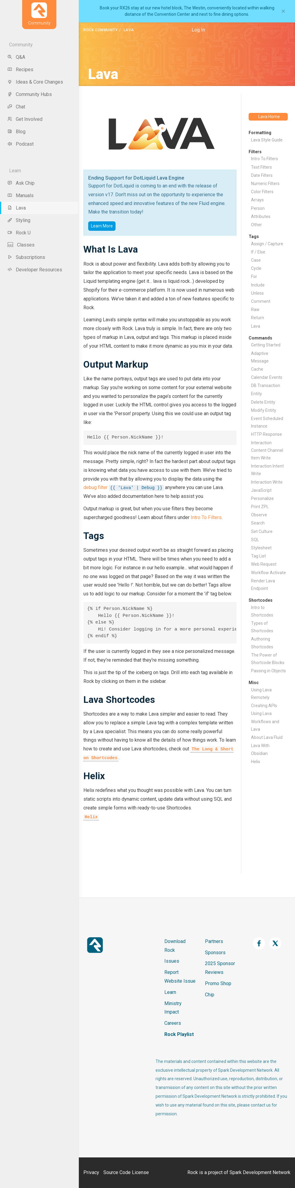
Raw (255, 309)
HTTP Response (266, 434)
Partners (214, 941)
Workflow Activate (268, 572)
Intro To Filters (206, 517)
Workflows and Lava (265, 725)
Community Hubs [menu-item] (29, 94)
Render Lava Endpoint (263, 584)
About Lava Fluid (267, 737)
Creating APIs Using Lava (264, 709)
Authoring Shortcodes (262, 643)
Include (258, 285)
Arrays (257, 199)
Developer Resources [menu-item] (34, 270)
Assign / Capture (267, 243)
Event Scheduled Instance (267, 422)
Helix (91, 817)
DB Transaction (265, 385)
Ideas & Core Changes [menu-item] (35, 82)
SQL (255, 539)
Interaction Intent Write (267, 470)
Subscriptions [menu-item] (26, 257)
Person (258, 208)
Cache (257, 369)
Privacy (91, 1172)
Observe (259, 514)
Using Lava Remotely (261, 693)
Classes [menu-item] (21, 245)
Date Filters (262, 175)
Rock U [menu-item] (19, 233)
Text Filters (261, 167)
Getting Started (265, 345)
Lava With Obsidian (260, 749)
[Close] (283, 11)
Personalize (262, 498)
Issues (171, 961)
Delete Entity (263, 402)
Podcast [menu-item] (20, 144)
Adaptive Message (260, 357)
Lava (255, 326)
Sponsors (215, 952)
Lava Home (269, 116)
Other (256, 224)
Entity (256, 393)
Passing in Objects (268, 670)
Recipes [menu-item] (20, 69)
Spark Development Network (260, 1172)
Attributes (260, 216)
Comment (260, 301)
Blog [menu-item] (16, 131)
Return (257, 317)
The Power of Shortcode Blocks (267, 659)
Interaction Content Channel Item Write (267, 450)
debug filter (95, 487)
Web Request (264, 564)
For (254, 276)
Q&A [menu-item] (16, 57)
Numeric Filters (265, 183)
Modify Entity (263, 410)
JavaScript (261, 490)
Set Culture (262, 531)
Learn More (102, 225)
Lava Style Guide (267, 139)
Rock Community (100, 30)
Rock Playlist (179, 1034)
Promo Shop (218, 983)
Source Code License (126, 1172)
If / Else (258, 252)
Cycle (256, 268)
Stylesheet (261, 547)
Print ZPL (260, 506)
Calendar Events (266, 377)
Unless (257, 293)
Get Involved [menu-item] (24, 119)
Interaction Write (267, 482)
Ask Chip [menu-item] (21, 183)
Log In (198, 30)
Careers (172, 1023)
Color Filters (262, 191)
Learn (170, 992)
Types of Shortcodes (262, 627)
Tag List (258, 556)
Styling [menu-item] (18, 220)
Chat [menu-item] (16, 107)
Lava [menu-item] (16, 208)
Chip (209, 995)
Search (258, 523)
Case (256, 260)
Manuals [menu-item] (20, 195)
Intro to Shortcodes (262, 611)
